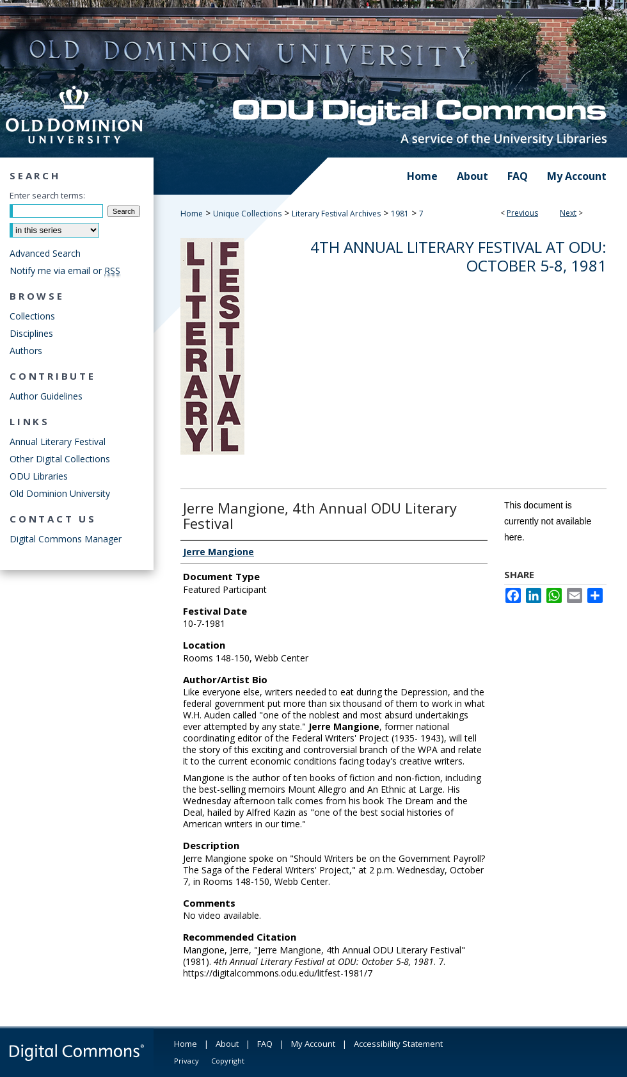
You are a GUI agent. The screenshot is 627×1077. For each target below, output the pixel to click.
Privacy (186, 1060)
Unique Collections (247, 213)
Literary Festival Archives (336, 213)
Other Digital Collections (60, 459)
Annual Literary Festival (58, 441)
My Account (313, 1043)
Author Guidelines (46, 396)
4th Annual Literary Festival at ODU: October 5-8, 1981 (458, 256)
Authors (26, 350)
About (227, 1043)
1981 (400, 213)
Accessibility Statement (398, 1043)
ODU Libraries (39, 476)
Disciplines (31, 333)
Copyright (227, 1060)
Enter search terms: (47, 195)
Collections (32, 316)
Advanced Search (45, 253)
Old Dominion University (60, 493)
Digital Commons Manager (66, 539)
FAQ (265, 1043)
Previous (522, 212)
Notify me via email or (65, 270)
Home (191, 213)
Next (568, 212)
